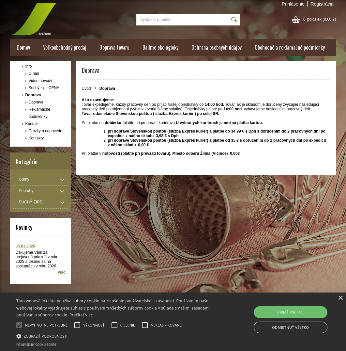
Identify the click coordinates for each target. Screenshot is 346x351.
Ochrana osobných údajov (216, 47)
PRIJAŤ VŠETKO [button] (291, 312)
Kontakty (36, 138)
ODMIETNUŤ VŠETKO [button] (290, 327)
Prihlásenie (293, 4)
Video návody (41, 80)
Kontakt (32, 123)
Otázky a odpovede (45, 131)
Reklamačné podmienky (40, 113)
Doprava (33, 95)
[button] (118, 336)
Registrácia (321, 4)
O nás (34, 73)
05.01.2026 (25, 246)
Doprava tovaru (114, 47)
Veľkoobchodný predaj (64, 47)
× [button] (340, 298)
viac (61, 272)
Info (28, 66)
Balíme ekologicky (160, 47)
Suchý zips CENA (44, 88)
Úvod (86, 88)
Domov (23, 47)
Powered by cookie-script (36, 345)
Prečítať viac (81, 315)
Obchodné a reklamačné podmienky (290, 47)
